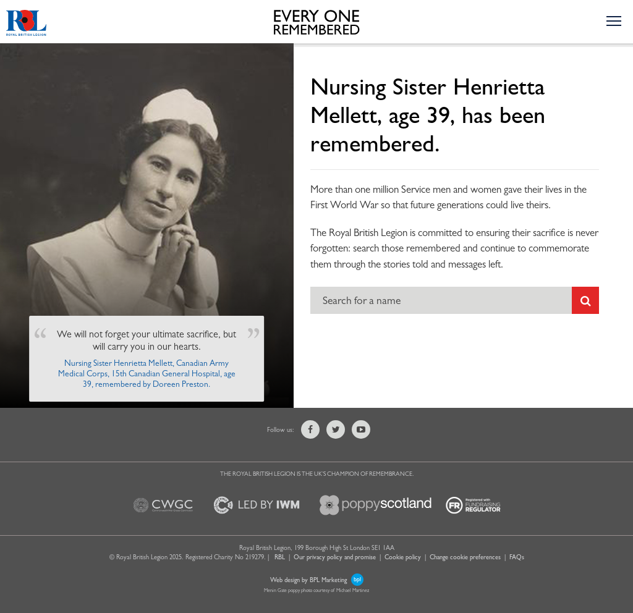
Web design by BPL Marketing (316, 579)
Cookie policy (402, 556)
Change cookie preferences (465, 556)
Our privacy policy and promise (335, 556)
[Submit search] (585, 300)
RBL (279, 556)
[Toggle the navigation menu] (613, 20)
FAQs (516, 556)
